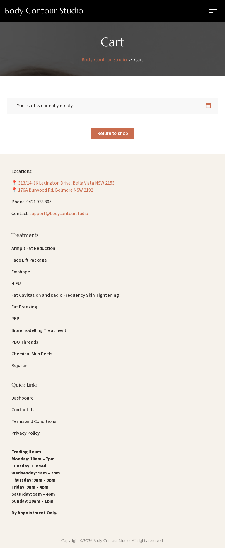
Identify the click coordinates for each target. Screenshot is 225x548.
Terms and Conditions (33, 421)
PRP (15, 318)
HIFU (16, 283)
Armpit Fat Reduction (33, 248)
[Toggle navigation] (212, 11)
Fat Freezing (24, 307)
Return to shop (112, 133)
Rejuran (19, 365)
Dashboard (22, 398)
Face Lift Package (29, 260)
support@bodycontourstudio (59, 213)
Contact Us (22, 410)
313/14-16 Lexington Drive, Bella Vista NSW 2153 (66, 183)
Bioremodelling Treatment (39, 330)
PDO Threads (24, 342)
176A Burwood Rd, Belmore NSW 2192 (55, 190)
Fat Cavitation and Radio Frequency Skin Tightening (65, 295)
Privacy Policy (25, 433)
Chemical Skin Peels (31, 354)
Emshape (20, 272)
